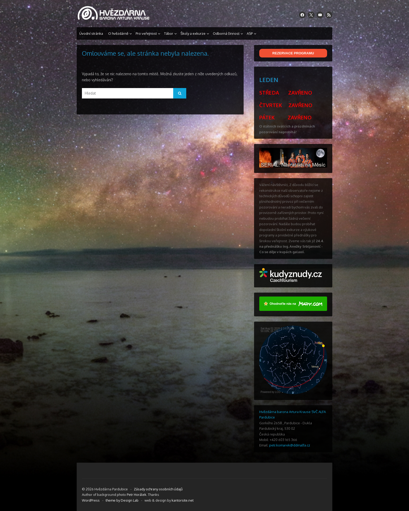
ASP (250, 33)
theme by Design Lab (122, 500)
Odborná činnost (226, 33)
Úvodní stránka (91, 33)
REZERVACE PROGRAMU (293, 53)
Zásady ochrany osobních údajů (158, 489)
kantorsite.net (183, 500)
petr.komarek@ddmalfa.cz (289, 445)
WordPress (91, 500)
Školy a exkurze (193, 33)
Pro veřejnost (146, 33)
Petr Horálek (136, 494)
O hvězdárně (118, 33)
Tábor (168, 33)
